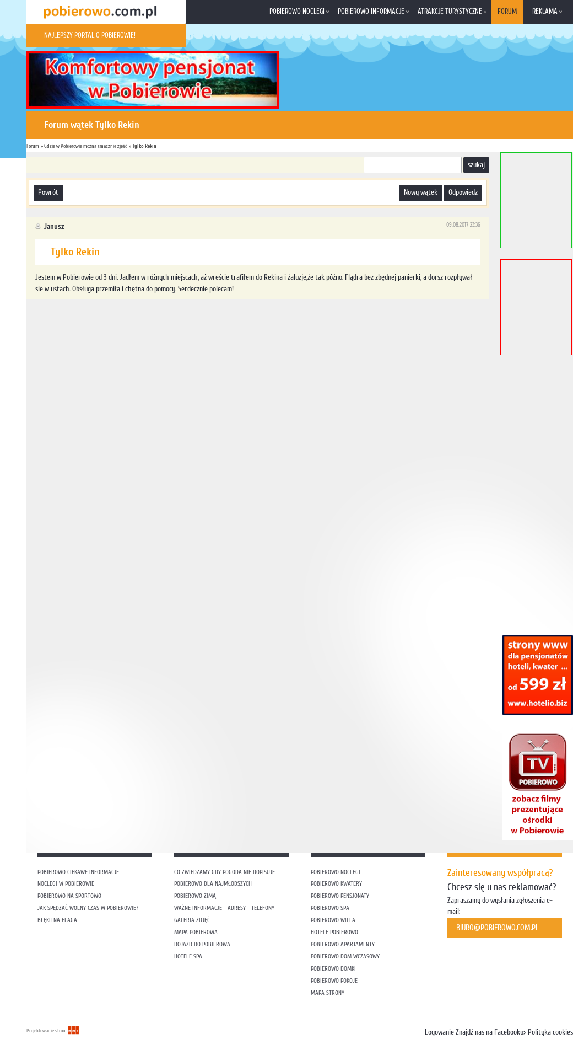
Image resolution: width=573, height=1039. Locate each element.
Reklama (545, 11)
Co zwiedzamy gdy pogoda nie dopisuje (224, 872)
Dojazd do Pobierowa (202, 944)
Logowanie (439, 1032)
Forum (507, 11)
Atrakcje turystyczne (450, 11)
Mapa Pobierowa (196, 932)
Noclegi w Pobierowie (65, 883)
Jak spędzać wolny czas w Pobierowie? (87, 908)
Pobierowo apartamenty (343, 944)
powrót (48, 192)
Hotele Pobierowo (334, 932)
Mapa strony (327, 993)
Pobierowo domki (333, 968)
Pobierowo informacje (371, 11)
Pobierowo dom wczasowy (345, 956)
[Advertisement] (186, 327)
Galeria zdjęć (192, 920)
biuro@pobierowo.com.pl (497, 928)
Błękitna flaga (57, 920)
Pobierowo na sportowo (69, 895)
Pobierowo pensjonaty (340, 895)
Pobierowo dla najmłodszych (213, 883)
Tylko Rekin (144, 146)
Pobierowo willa (334, 920)
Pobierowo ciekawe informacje (78, 872)
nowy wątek (420, 192)
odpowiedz (463, 192)
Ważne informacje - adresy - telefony (224, 908)
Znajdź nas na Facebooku (489, 1032)
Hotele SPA (188, 956)
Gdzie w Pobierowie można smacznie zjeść (85, 146)
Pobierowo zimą (195, 895)
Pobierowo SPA (330, 908)
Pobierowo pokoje (334, 980)
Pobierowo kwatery (336, 883)
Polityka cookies (550, 1032)
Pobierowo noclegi (297, 11)
